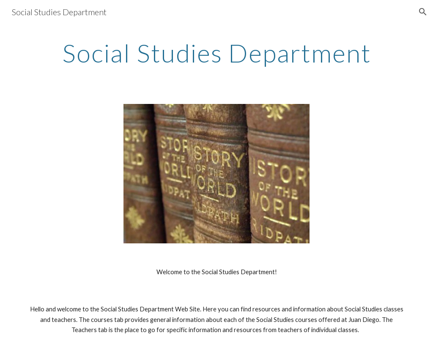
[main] (216, 52)
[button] (423, 12)
